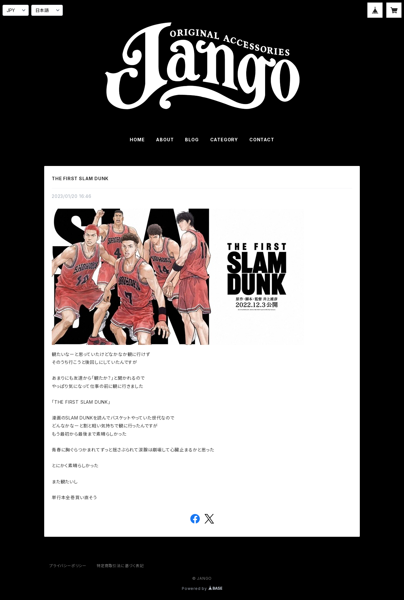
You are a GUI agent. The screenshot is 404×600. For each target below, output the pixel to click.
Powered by (202, 588)
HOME (137, 139)
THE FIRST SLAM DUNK (80, 178)
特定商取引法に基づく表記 (120, 565)
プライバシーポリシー (67, 565)
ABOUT (165, 139)
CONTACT (261, 139)
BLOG (192, 139)
